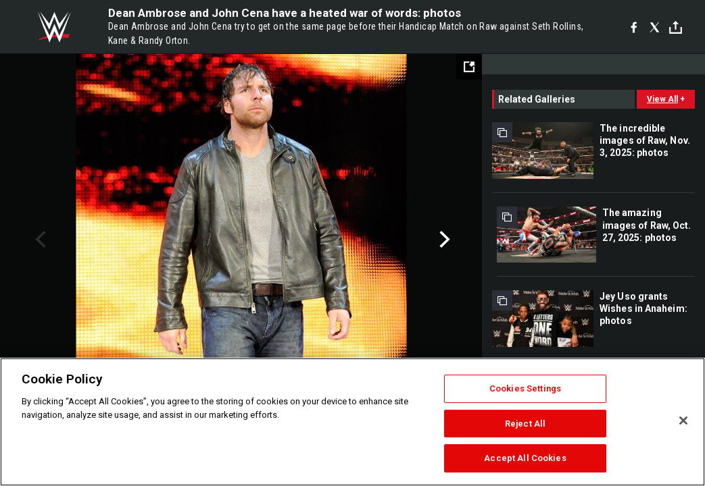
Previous (39, 239)
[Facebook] (633, 27)
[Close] (683, 420)
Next (443, 239)
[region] (352, 422)
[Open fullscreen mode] (469, 67)
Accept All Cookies (525, 458)
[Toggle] (675, 27)
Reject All (525, 423)
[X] (654, 27)
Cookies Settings (525, 388)
